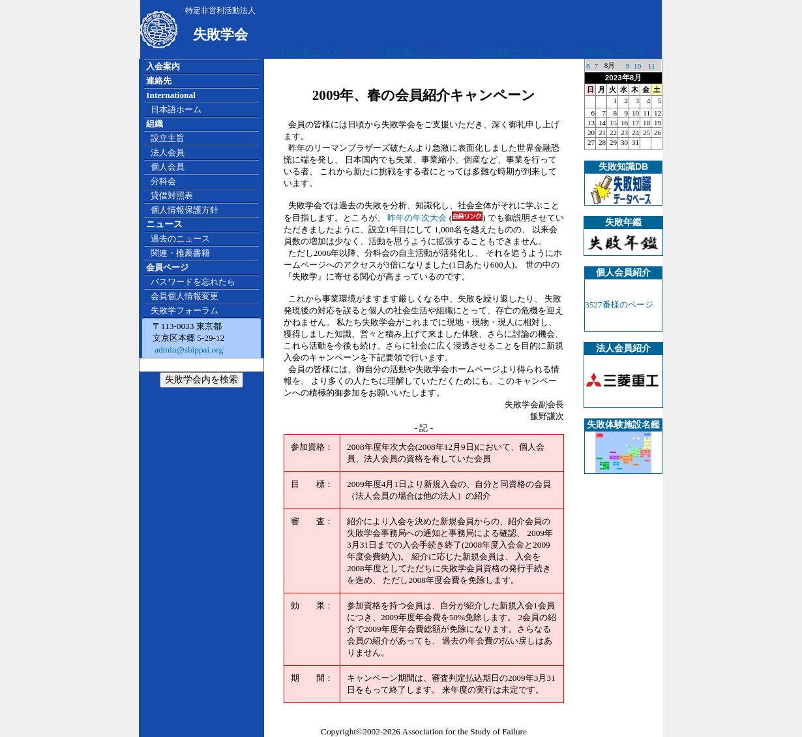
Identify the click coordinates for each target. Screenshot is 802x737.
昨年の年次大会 (417, 218)
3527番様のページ (619, 304)
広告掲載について (311, 52)
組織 (154, 124)
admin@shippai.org (188, 349)
